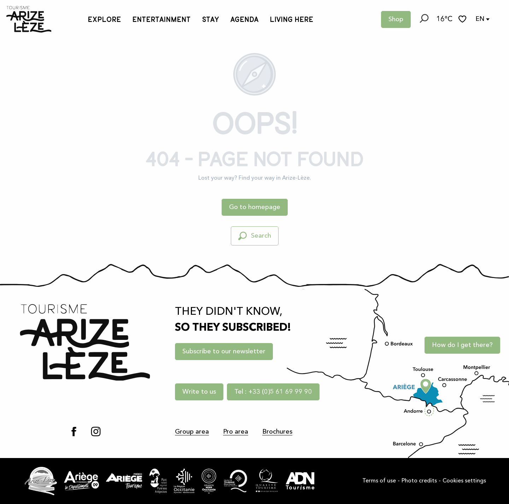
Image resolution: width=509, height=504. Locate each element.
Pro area (235, 432)
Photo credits (419, 481)
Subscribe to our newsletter (223, 351)
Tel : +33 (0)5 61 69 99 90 (273, 392)
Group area (192, 432)
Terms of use (379, 481)
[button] (423, 19)
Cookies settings (464, 481)
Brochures (277, 432)
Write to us (199, 392)
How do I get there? (462, 345)
